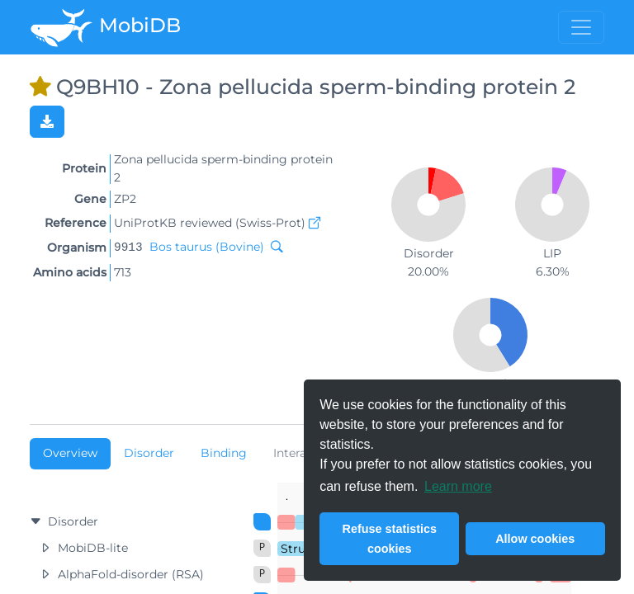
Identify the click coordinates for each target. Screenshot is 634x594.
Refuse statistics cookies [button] (390, 538)
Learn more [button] (458, 486)
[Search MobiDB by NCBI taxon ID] (273, 246)
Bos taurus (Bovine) (206, 246)
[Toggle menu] (581, 27)
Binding (224, 453)
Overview (70, 453)
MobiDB (105, 27)
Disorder (149, 453)
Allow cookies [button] (535, 538)
